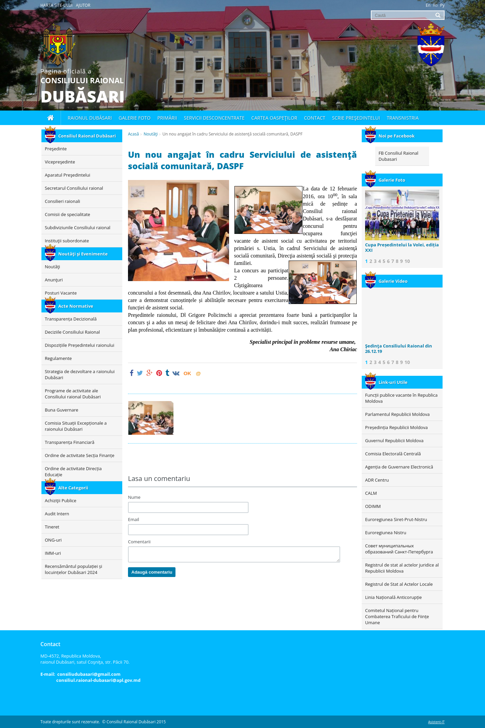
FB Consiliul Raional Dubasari (398, 156)
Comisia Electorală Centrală (393, 454)
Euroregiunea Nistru (385, 532)
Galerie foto (135, 118)
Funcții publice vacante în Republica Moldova (401, 398)
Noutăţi (150, 134)
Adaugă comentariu (151, 572)
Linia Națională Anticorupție (393, 597)
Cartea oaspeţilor (274, 118)
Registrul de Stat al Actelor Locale (399, 584)
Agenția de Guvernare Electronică (399, 467)
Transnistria (403, 118)
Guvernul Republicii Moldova (394, 440)
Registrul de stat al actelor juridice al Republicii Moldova (402, 568)
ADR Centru (377, 480)
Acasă (133, 134)
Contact (314, 118)
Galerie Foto (385, 180)
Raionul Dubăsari (90, 118)
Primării (167, 118)
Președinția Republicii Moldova (396, 427)
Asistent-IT (436, 722)
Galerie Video (386, 281)
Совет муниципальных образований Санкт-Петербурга (399, 549)
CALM (371, 493)
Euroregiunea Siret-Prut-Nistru (396, 519)
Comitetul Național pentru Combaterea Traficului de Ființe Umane (397, 616)
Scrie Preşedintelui (356, 118)
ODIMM (373, 506)
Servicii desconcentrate (214, 118)
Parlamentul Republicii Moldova (397, 414)
